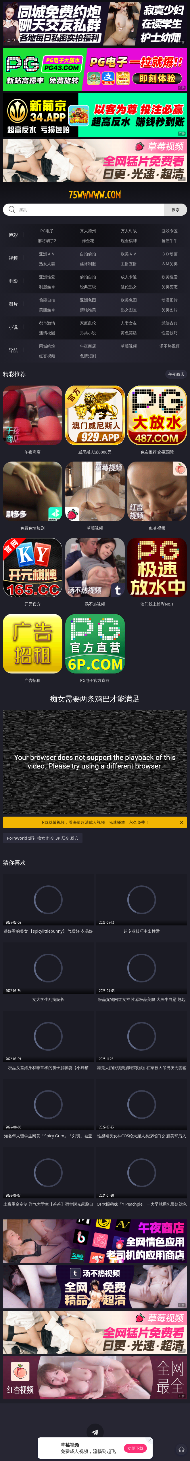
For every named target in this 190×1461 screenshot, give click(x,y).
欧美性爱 (170, 277)
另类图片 (170, 309)
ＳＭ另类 (170, 263)
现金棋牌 (129, 240)
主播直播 (129, 263)
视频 (13, 258)
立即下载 (135, 1448)
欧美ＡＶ (129, 254)
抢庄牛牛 (170, 240)
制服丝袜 (47, 286)
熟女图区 (129, 309)
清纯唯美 (88, 309)
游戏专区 (170, 231)
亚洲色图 (88, 300)
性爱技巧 (170, 332)
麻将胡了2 (47, 240)
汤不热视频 (170, 346)
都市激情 (47, 323)
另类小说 (88, 332)
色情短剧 (88, 355)
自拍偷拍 (88, 254)
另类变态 (170, 286)
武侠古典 (170, 323)
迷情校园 (47, 332)
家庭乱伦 (88, 323)
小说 (13, 327)
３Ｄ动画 (170, 254)
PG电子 (47, 231)
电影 (13, 281)
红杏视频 (47, 355)
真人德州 (88, 231)
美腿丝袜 (47, 309)
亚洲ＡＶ (47, 254)
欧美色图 (129, 300)
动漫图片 (170, 300)
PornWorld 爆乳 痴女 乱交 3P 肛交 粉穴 (42, 838)
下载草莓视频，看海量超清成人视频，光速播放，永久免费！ (112, 822)
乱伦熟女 (129, 286)
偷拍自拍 (88, 277)
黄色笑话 (129, 332)
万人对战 (129, 231)
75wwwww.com (95, 195)
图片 (13, 304)
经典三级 (88, 286)
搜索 (176, 209)
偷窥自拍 (47, 300)
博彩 (13, 235)
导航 (13, 350)
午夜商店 (88, 346)
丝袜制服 (88, 263)
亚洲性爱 (47, 277)
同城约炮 (47, 346)
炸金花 (88, 240)
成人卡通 (129, 277)
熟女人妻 (47, 263)
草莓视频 (129, 346)
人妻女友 (129, 323)
